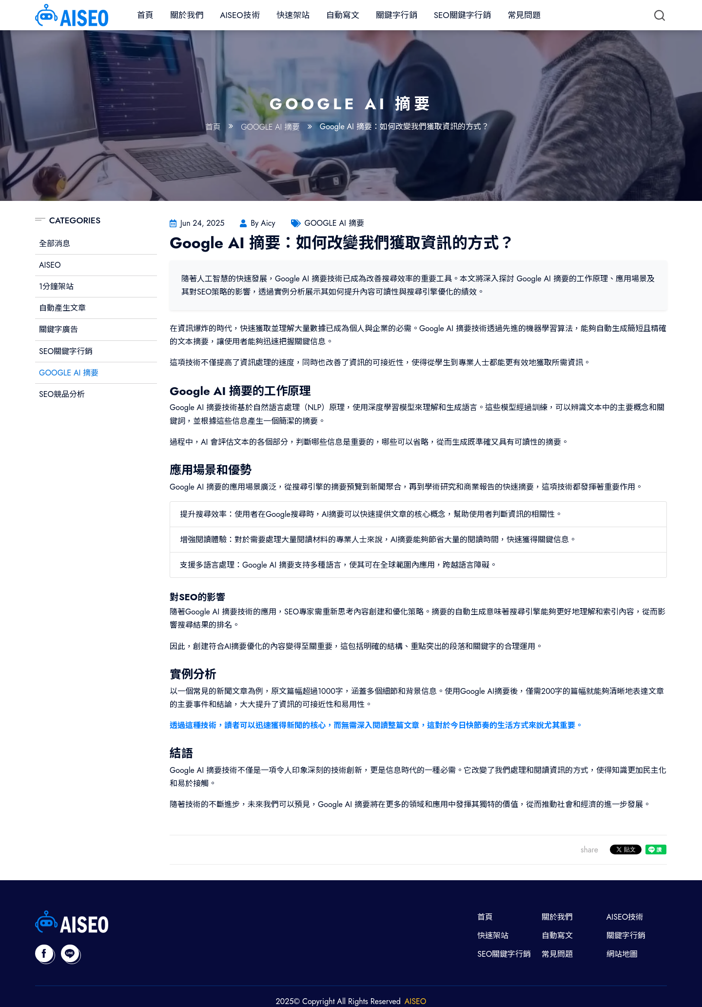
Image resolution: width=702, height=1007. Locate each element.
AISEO (50, 265)
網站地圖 (622, 954)
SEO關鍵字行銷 (462, 15)
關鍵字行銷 (396, 15)
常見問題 (524, 15)
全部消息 (54, 243)
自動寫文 (342, 15)
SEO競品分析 (62, 394)
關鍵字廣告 (58, 329)
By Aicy (263, 223)
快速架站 (293, 15)
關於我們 (186, 15)
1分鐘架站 (56, 286)
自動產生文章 (62, 308)
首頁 (145, 15)
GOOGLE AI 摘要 (270, 127)
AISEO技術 (239, 15)
